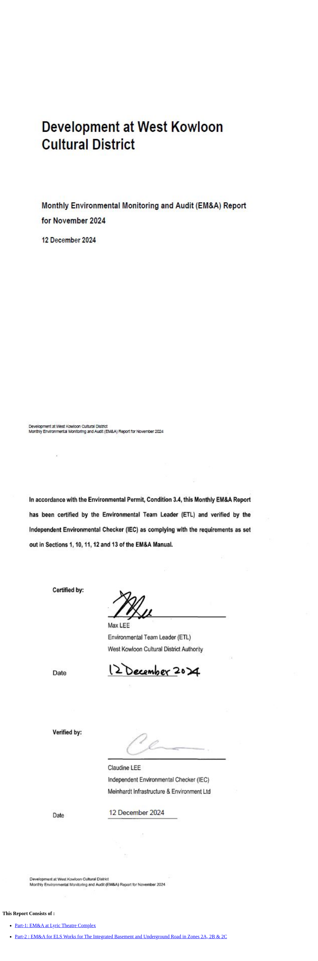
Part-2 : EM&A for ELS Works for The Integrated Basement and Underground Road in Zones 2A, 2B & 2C (121, 936)
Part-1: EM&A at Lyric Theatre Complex (55, 925)
